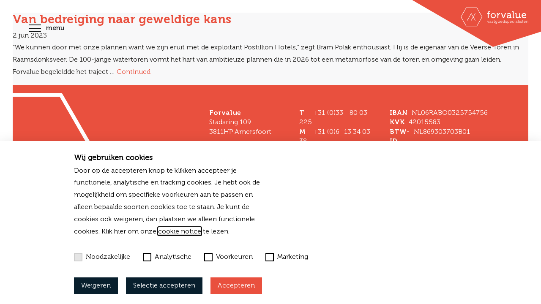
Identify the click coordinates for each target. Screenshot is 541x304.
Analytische (167, 256)
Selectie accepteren (164, 285)
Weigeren (96, 285)
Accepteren (236, 285)
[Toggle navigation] (35, 29)
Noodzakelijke (102, 256)
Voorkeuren (228, 256)
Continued (133, 72)
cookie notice (179, 231)
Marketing (286, 256)
